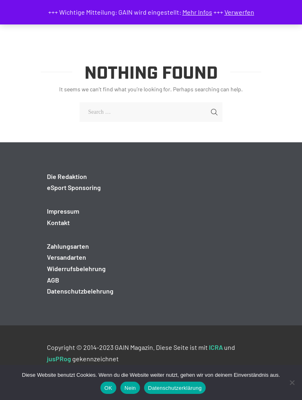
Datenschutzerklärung (175, 388)
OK (108, 388)
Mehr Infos (197, 12)
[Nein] (292, 382)
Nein (130, 388)
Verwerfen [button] (239, 12)
